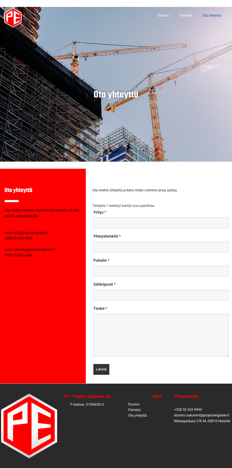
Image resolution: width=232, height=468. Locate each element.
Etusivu (150, 15)
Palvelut (177, 15)
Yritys (99, 212)
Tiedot (100, 308)
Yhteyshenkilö (107, 236)
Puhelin (101, 260)
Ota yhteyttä (207, 15)
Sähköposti (104, 284)
